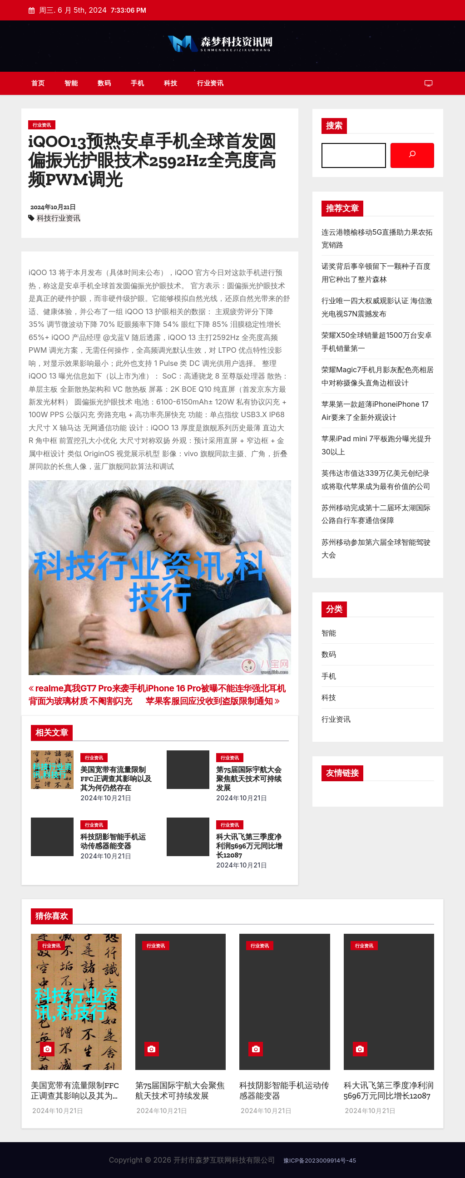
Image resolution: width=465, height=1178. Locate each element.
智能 (71, 83)
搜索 (334, 126)
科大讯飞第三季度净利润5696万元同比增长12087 (249, 846)
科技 (170, 83)
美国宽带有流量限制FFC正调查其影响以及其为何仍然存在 (115, 778)
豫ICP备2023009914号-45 (319, 1160)
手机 (137, 83)
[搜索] (412, 155)
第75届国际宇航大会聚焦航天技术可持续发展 (249, 778)
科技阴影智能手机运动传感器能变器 (113, 841)
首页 (38, 83)
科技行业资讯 (58, 217)
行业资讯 (210, 83)
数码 (104, 83)
